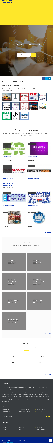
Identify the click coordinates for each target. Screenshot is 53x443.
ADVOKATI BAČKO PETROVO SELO (43, 414)
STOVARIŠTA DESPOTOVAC (8, 183)
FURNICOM (31, 160)
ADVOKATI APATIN (6, 411)
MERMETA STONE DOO (34, 180)
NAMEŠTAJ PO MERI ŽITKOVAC (33, 156)
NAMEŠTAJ (5, 144)
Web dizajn (29, 440)
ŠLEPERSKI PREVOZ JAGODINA (8, 178)
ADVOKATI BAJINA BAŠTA (7, 416)
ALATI (20, 429)
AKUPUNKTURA (39, 427)
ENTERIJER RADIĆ (7, 160)
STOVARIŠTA (6, 172)
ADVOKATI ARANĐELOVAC (24, 411)
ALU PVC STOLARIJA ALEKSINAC (8, 205)
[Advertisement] (26, 14)
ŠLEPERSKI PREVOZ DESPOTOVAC (9, 185)
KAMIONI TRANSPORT (7, 169)
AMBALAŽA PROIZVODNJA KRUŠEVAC (34, 225)
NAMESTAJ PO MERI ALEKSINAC (8, 158)
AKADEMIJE (39, 362)
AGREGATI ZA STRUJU (40, 356)
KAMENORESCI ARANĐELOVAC (33, 178)
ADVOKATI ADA (5, 409)
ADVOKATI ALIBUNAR (40, 409)
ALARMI (4, 429)
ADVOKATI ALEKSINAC (24, 409)
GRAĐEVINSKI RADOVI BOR (33, 205)
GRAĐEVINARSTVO (32, 192)
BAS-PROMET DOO (8, 187)
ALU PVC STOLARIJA (7, 192)
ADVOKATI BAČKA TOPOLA (25, 414)
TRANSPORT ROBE (7, 166)
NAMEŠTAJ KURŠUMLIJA (7, 225)
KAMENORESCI (31, 166)
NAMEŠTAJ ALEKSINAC (7, 156)
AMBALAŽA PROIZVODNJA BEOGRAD (38, 281)
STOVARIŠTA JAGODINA (7, 180)
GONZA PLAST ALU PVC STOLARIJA (12, 207)
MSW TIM (30, 207)
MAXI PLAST (31, 226)
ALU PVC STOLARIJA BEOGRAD (12, 281)
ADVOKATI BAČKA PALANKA (8, 414)
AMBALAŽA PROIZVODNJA (33, 212)
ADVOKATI (13, 356)
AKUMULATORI (40, 369)
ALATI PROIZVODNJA (40, 429)
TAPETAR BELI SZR (8, 226)
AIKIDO (13, 362)
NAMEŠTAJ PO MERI (7, 147)
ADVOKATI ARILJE (39, 411)
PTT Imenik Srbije (23, 440)
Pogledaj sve (48, 232)
